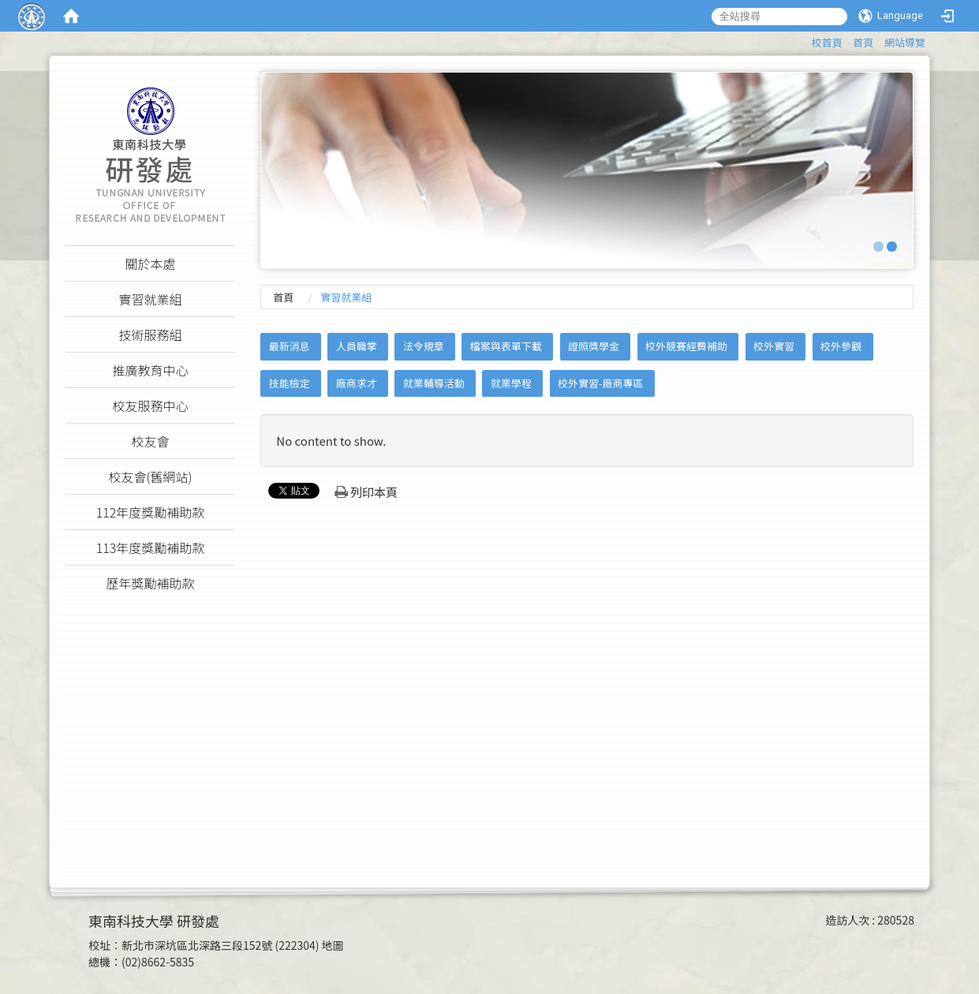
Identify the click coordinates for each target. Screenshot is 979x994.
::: (804, 39)
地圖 (333, 945)
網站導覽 (904, 42)
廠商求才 (356, 383)
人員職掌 (356, 345)
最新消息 (289, 345)
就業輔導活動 (434, 383)
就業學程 (511, 383)
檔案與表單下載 (506, 345)
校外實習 (773, 345)
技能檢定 (289, 383)
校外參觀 (840, 345)
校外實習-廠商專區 (601, 383)
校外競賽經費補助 (686, 345)
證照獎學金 (593, 345)
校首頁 (827, 42)
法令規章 (423, 345)
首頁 (863, 42)
